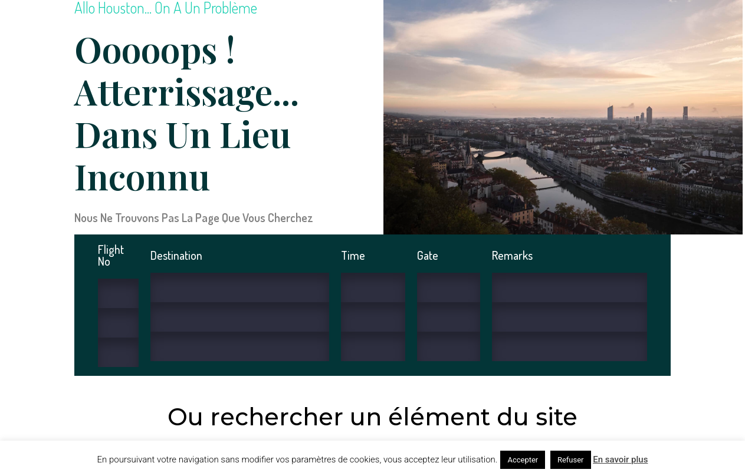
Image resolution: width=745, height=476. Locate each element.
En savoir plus (620, 459)
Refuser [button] (570, 459)
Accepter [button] (522, 459)
